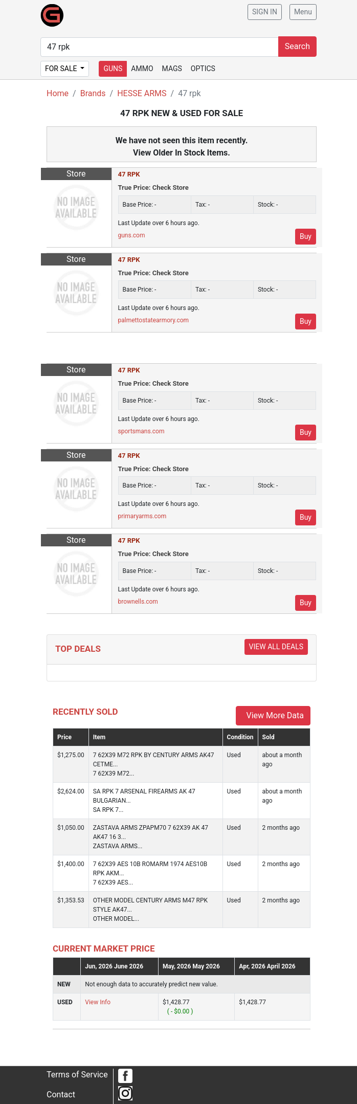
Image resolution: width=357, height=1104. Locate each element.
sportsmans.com (141, 431)
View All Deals (276, 647)
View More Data (273, 715)
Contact (61, 1094)
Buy (305, 236)
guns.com (131, 235)
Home (58, 93)
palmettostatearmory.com (153, 320)
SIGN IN (264, 12)
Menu (303, 12)
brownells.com (138, 601)
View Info (97, 1002)
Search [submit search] (297, 46)
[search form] (159, 47)
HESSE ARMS (141, 93)
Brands (93, 93)
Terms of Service (77, 1074)
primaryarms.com (142, 516)
